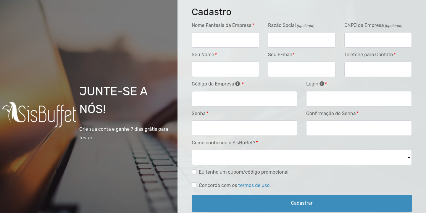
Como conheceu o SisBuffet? (223, 143)
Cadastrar (301, 203)
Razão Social (291, 25)
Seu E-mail (280, 54)
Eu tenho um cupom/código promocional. (244, 172)
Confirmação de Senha (331, 113)
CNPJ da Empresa (373, 25)
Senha (199, 113)
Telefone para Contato (368, 54)
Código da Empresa (216, 84)
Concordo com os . (235, 185)
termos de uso (254, 185)
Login (315, 84)
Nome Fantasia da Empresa (221, 25)
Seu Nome (203, 54)
